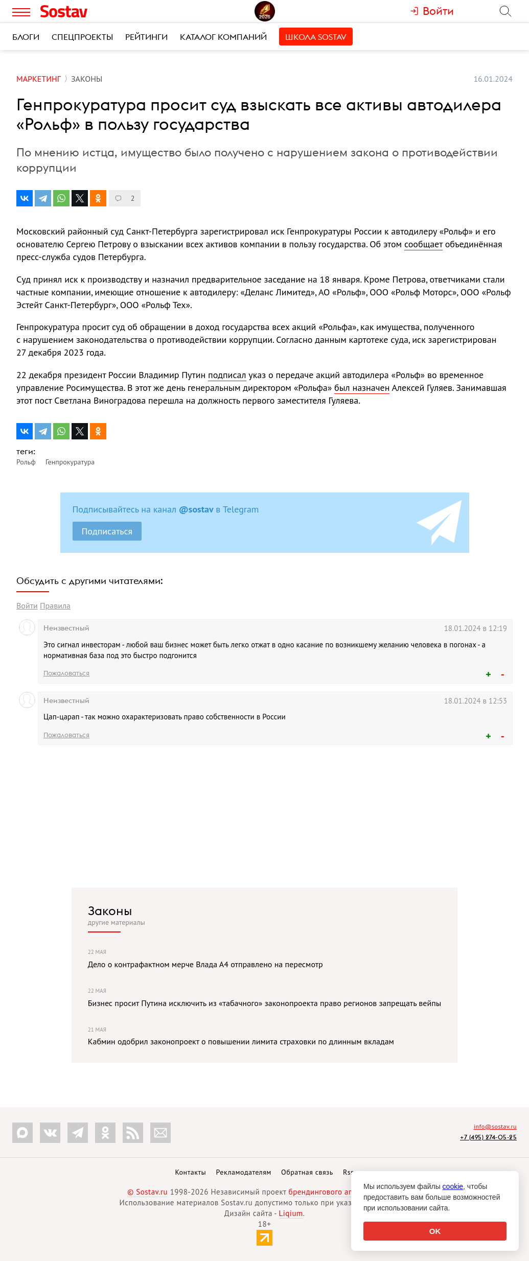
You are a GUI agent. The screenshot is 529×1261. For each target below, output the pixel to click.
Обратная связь (307, 1172)
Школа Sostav (316, 37)
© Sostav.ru (147, 1192)
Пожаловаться (66, 673)
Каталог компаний (223, 37)
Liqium (291, 1213)
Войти (27, 605)
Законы (110, 910)
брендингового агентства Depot (345, 1192)
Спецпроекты (82, 37)
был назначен (361, 387)
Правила (55, 605)
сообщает (423, 244)
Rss (348, 1172)
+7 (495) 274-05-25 (488, 1137)
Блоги (25, 37)
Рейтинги (146, 37)
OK (435, 1231)
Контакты (190, 1172)
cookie (453, 1186)
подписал (227, 375)
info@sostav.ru (495, 1126)
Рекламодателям (243, 1172)
